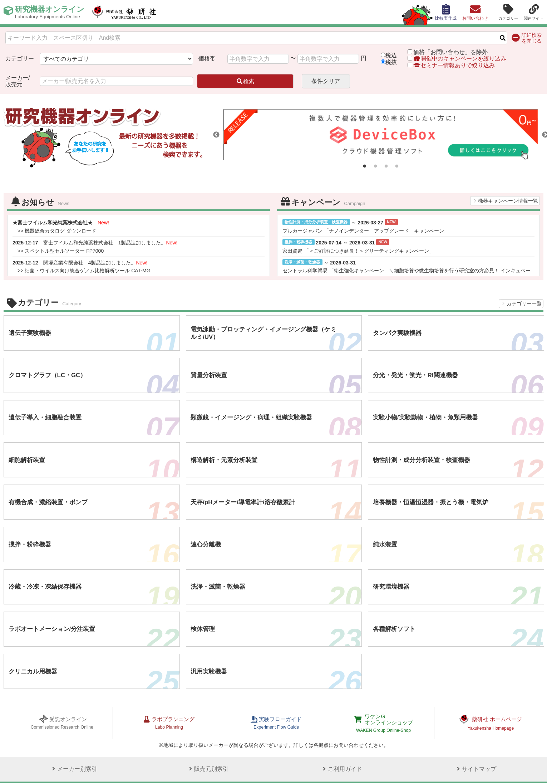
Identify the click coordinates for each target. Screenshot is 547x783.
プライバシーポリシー (65, 770)
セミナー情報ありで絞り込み (451, 65)
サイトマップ (474, 745)
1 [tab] (364, 166)
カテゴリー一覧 (524, 303)
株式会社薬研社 (131, 12)
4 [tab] (396, 166)
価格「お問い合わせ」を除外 (450, 52)
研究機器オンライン (51, 12)
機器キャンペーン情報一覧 (508, 201)
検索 (245, 81)
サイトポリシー (21, 770)
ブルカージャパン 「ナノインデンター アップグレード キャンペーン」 (365, 231)
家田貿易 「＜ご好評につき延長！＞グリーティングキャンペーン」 (358, 251)
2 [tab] (375, 166)
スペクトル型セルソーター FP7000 (64, 251)
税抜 (391, 62)
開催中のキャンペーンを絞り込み (459, 58)
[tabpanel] (380, 134)
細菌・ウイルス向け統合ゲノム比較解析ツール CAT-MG (87, 270)
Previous (216, 134)
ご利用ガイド (340, 745)
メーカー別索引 (72, 745)
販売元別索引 (206, 745)
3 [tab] (386, 166)
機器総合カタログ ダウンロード (60, 231)
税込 (391, 55)
